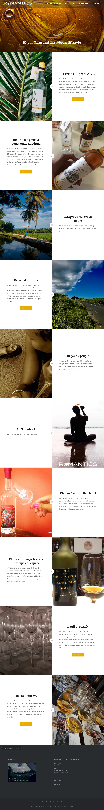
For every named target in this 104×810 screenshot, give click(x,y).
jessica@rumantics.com (61, 772)
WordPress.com (68, 806)
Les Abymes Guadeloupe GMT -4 (58, 766)
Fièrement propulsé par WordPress (41, 806)
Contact (95, 4)
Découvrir (69, 4)
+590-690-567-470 (60, 770)
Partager (58, 4)
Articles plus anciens (11, 748)
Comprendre (83, 4)
